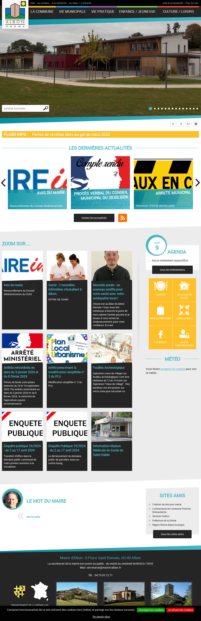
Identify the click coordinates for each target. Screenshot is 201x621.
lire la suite (33, 517)
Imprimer (196, 124)
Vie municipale (72, 11)
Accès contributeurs (184, 343)
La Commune (42, 11)
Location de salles (184, 296)
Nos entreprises (160, 318)
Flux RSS (122, 218)
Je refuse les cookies (180, 610)
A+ (188, 124)
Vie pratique (102, 11)
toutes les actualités (94, 218)
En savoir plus (101, 616)
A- (173, 124)
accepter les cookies (172, 369)
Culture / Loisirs (178, 11)
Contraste (86, 3)
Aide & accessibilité (173, 3)
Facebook (160, 342)
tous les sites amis (172, 534)
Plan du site (191, 3)
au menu (73, 3)
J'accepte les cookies (151, 610)
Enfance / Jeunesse (137, 11)
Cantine (160, 294)
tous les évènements (172, 270)
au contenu (43, 3)
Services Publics (160, 516)
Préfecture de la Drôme (164, 520)
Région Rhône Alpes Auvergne (168, 524)
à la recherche (59, 3)
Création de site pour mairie (166, 504)
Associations (184, 318)
